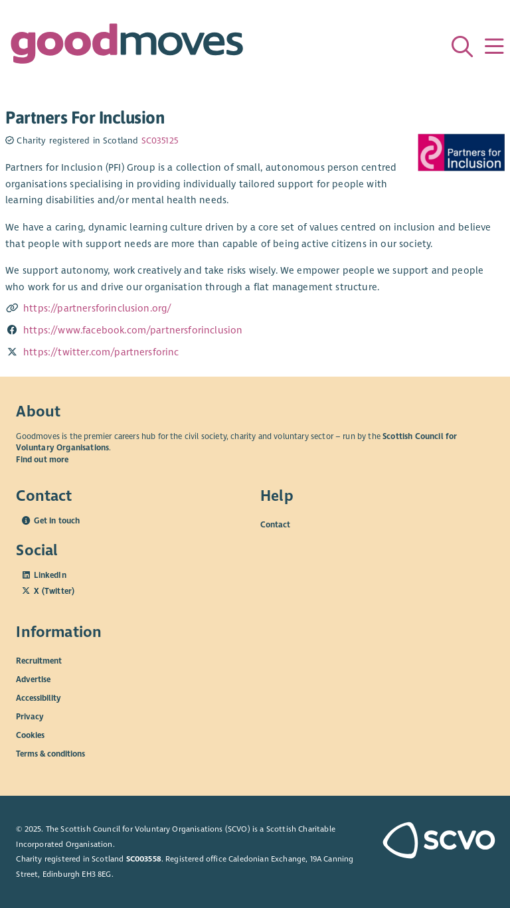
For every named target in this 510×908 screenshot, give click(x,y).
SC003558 (143, 858)
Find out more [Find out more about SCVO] (42, 459)
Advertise (33, 678)
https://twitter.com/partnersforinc (101, 352)
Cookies (30, 734)
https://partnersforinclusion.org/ (97, 308)
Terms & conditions (50, 753)
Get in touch (57, 520)
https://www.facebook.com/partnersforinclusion (132, 330)
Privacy (30, 716)
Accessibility (38, 697)
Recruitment (39, 660)
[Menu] (494, 46)
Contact (275, 524)
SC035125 (159, 141)
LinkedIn (50, 575)
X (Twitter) (54, 591)
